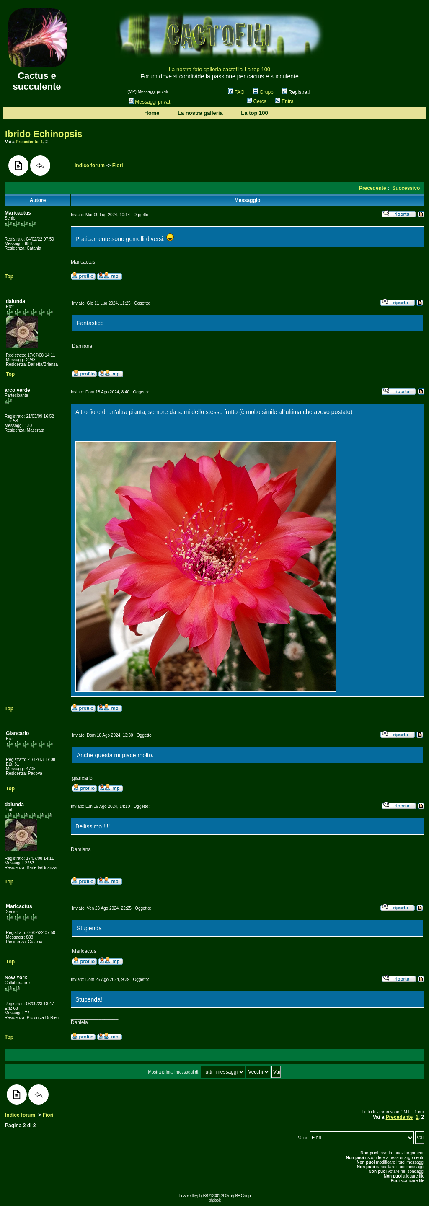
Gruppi (263, 92)
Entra (284, 101)
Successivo (406, 188)
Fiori (117, 165)
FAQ (236, 92)
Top (9, 277)
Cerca (257, 101)
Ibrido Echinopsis (44, 134)
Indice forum (90, 165)
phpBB (202, 1195)
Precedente (27, 142)
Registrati (296, 92)
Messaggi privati (150, 102)
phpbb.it (214, 1200)
